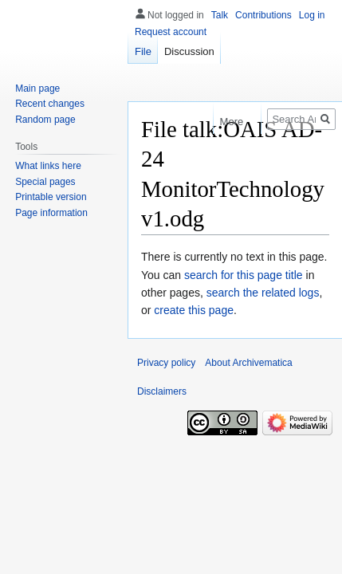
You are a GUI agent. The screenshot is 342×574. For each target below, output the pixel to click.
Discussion (189, 51)
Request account (170, 31)
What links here (48, 165)
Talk (219, 15)
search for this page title (243, 275)
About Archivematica (248, 362)
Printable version (50, 196)
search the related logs (263, 292)
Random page (45, 119)
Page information (51, 212)
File (143, 51)
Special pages (45, 181)
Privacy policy (166, 362)
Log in (312, 15)
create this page (194, 310)
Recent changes (50, 103)
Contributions (263, 15)
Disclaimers (162, 391)
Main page (37, 88)
